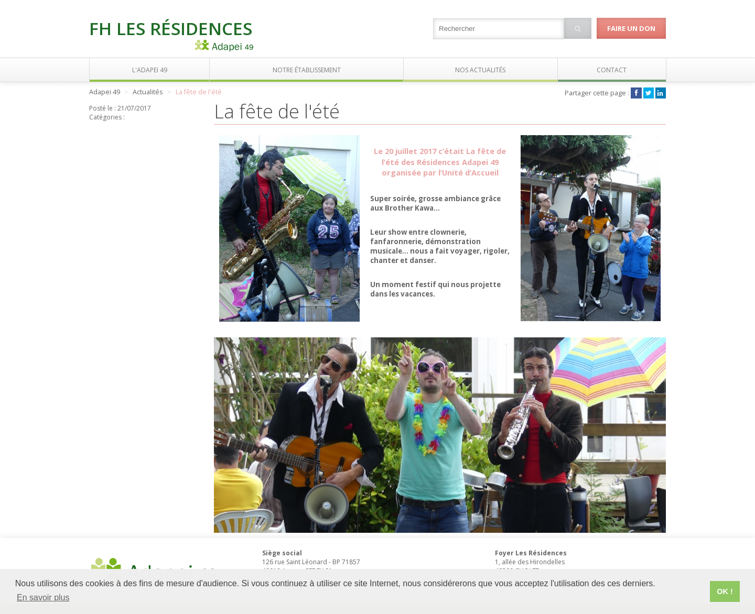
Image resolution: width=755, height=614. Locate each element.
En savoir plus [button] (43, 597)
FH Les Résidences (170, 28)
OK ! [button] (724, 591)
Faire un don (631, 28)
